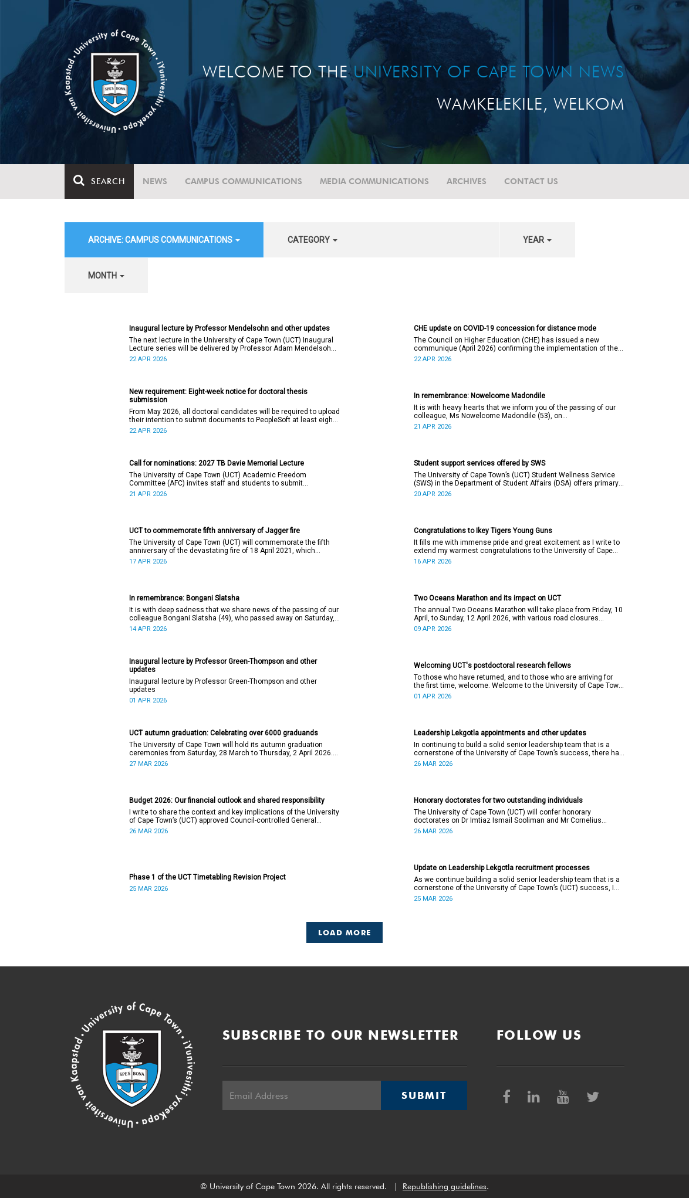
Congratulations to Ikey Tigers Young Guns (483, 531)
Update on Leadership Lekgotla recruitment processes (502, 868)
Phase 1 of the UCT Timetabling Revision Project (207, 877)
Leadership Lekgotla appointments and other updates (500, 733)
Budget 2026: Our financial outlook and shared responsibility (227, 800)
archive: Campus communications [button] (164, 240)
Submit (423, 1095)
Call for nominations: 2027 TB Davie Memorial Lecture (216, 463)
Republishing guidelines (445, 1186)
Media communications (374, 181)
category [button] (312, 240)
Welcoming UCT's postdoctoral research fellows (492, 665)
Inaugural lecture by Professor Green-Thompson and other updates (223, 665)
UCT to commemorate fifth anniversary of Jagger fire (214, 531)
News (155, 181)
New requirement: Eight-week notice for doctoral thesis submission (218, 396)
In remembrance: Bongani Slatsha (184, 598)
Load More (344, 932)
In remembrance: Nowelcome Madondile (479, 396)
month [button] (106, 275)
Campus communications (243, 181)
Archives (467, 181)
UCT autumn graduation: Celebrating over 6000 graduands (223, 733)
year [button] (537, 240)
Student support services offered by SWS (479, 463)
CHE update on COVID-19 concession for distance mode (505, 328)
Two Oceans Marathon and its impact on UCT (487, 598)
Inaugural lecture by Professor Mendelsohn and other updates (229, 328)
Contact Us (531, 181)
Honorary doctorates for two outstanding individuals (498, 800)
